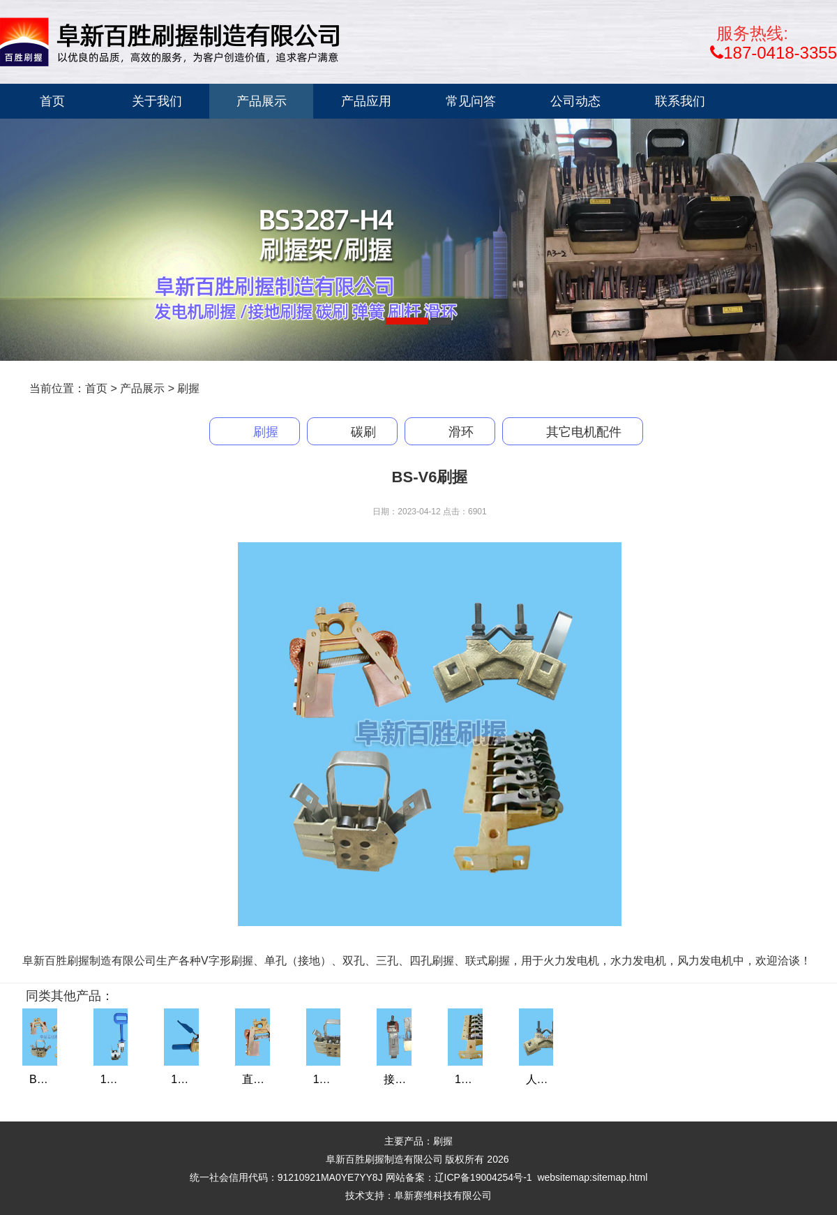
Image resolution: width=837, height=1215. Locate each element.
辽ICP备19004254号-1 (483, 1177)
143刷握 (475, 1079)
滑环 (461, 432)
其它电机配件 (583, 432)
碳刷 (363, 432)
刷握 (188, 388)
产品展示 (142, 388)
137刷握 (191, 1079)
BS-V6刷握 (56, 1079)
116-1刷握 (125, 1079)
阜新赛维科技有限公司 (443, 1195)
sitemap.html (619, 1177)
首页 (96, 388)
